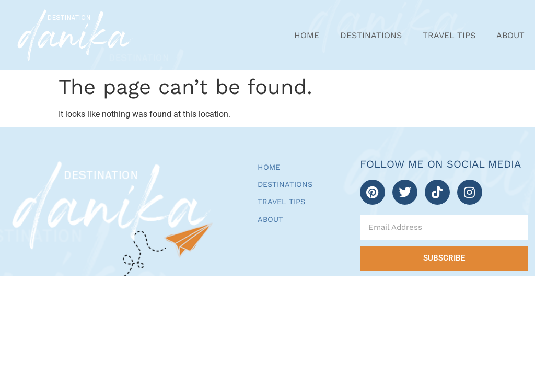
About (510, 35)
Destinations (371, 35)
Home (306, 35)
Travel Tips (449, 35)
